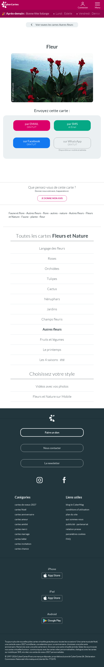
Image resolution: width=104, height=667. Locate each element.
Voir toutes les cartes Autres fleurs (52, 24)
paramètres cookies (75, 534)
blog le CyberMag (75, 504)
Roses (52, 258)
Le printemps (52, 349)
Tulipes (52, 279)
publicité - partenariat (77, 524)
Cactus (52, 289)
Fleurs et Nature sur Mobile (52, 396)
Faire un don (52, 432)
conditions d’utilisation (77, 509)
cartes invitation (23, 544)
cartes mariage (22, 534)
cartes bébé (20, 539)
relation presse (73, 529)
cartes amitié (21, 524)
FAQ (68, 539)
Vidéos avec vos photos (52, 386)
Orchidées (52, 268)
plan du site (71, 514)
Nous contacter (52, 448)
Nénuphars (52, 299)
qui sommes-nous (74, 519)
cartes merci (21, 529)
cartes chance (22, 548)
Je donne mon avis (52, 198)
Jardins (52, 309)
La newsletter (52, 463)
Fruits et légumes (52, 339)
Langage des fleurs (52, 248)
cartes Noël (20, 509)
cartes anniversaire (24, 514)
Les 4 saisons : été (52, 360)
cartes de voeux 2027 (25, 504)
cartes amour (21, 519)
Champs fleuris (52, 319)
